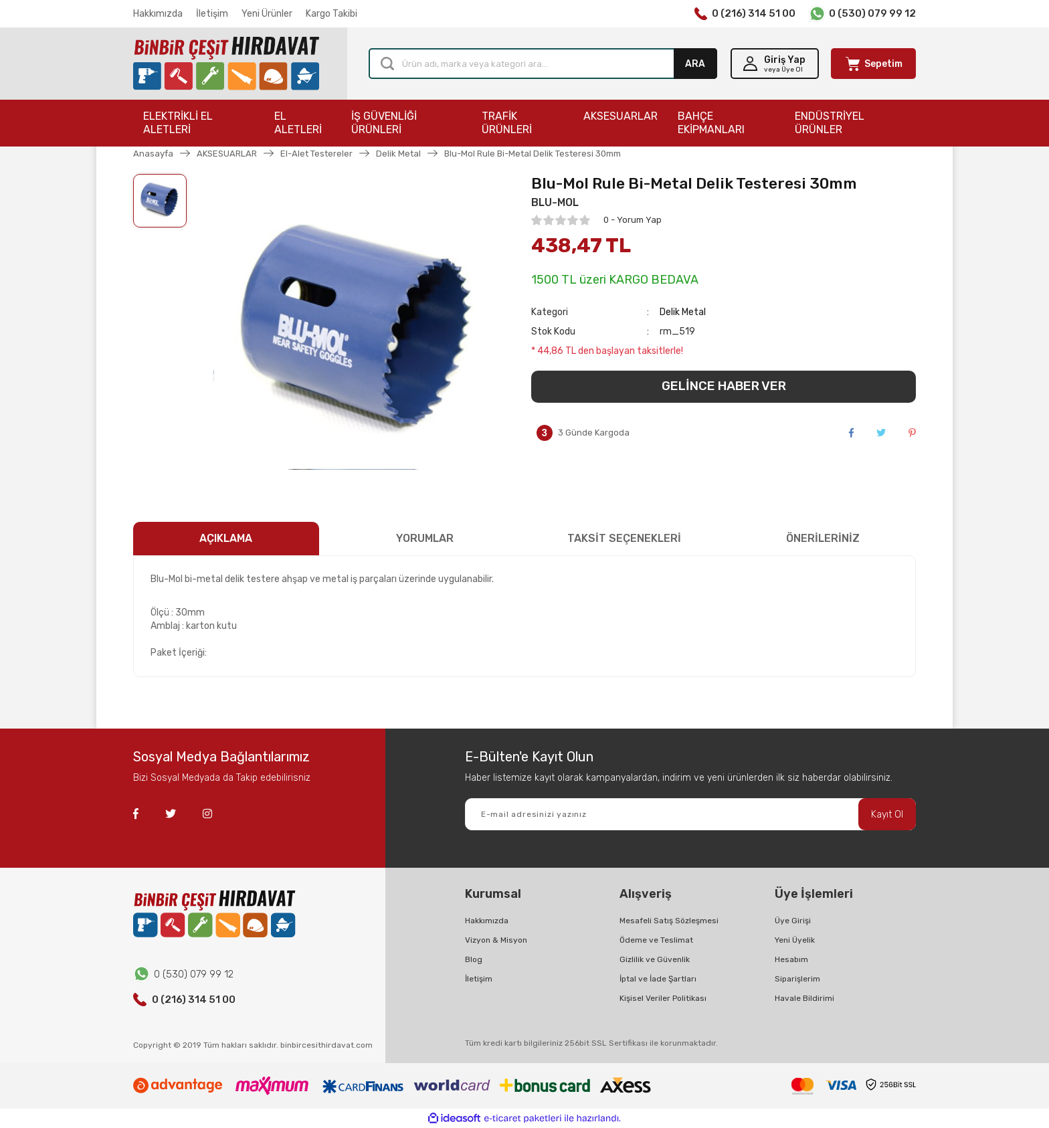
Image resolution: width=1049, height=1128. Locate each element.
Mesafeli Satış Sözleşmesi (669, 920)
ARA (695, 64)
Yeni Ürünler (267, 13)
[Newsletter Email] (690, 814)
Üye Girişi (793, 920)
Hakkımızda (158, 13)
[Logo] (226, 64)
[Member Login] (775, 63)
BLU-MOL (555, 202)
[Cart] (873, 63)
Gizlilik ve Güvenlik (654, 959)
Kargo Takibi (331, 13)
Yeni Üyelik (795, 940)
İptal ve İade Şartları (657, 978)
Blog (473, 959)
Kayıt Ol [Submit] (887, 814)
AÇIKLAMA (225, 538)
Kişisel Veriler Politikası (662, 998)
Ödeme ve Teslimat (656, 940)
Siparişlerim (797, 978)
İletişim (212, 13)
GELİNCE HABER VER (724, 385)
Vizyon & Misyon (496, 940)
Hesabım (791, 959)
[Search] (543, 63)
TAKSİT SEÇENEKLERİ (624, 538)
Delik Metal (683, 312)
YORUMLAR (425, 538)
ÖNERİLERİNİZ (823, 538)
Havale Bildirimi (804, 998)
